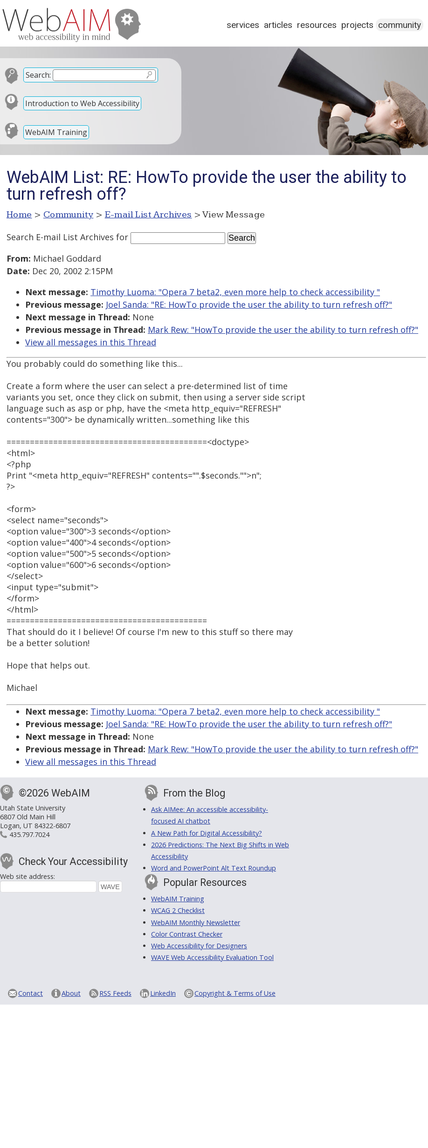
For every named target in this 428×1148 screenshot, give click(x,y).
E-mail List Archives (148, 214)
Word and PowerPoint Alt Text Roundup (213, 868)
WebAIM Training (56, 132)
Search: (38, 75)
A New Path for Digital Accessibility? (206, 833)
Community (399, 25)
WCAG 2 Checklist (178, 910)
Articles (278, 25)
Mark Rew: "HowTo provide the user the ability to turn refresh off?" (283, 329)
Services (243, 25)
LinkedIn (163, 993)
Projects (357, 25)
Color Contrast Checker (186, 934)
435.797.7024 (29, 834)
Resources (317, 25)
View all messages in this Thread (90, 342)
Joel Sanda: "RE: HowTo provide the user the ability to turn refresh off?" (249, 304)
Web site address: (27, 876)
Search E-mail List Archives (60, 237)
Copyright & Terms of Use (235, 993)
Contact (30, 993)
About (71, 993)
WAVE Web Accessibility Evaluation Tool (212, 957)
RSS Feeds (115, 993)
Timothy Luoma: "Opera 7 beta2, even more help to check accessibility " (235, 291)
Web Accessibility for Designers (199, 945)
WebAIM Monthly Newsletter (195, 922)
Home (19, 214)
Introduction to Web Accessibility (82, 103)
